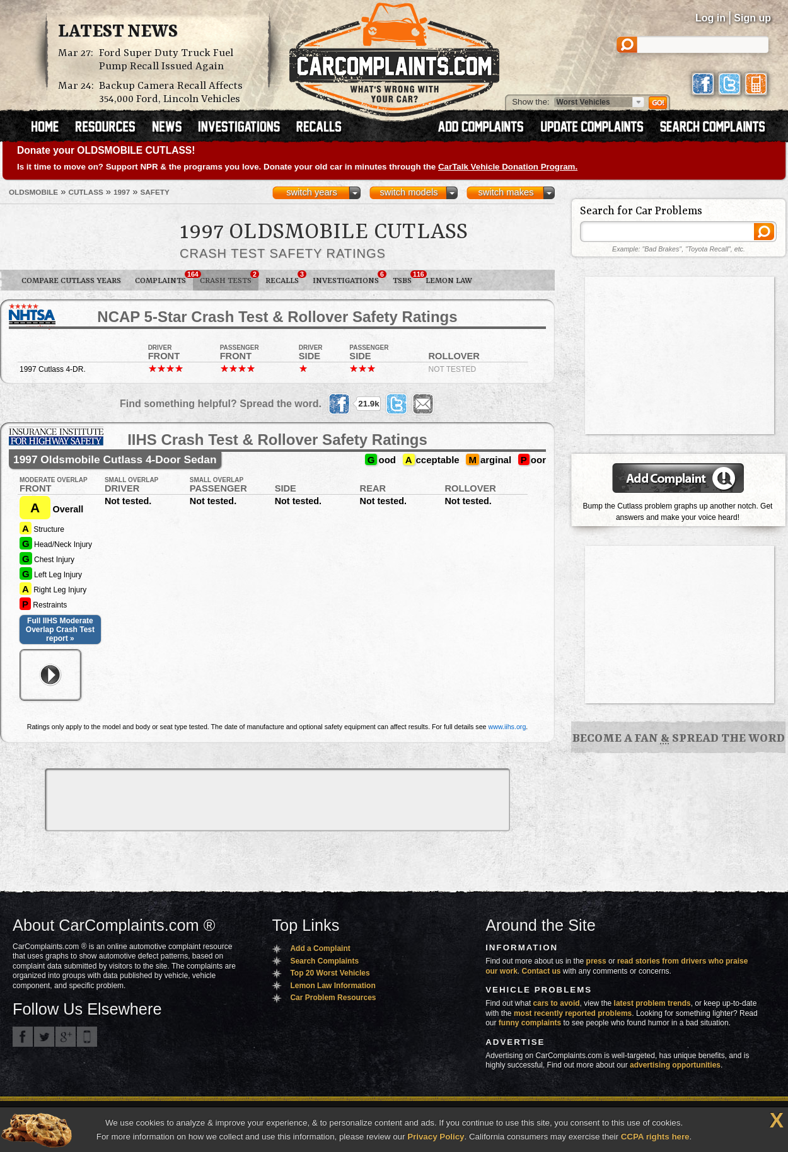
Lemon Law (449, 280)
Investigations (349, 277)
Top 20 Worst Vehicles (329, 973)
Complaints (164, 277)
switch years (311, 192)
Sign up (752, 18)
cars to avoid (556, 1003)
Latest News (118, 32)
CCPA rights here (655, 1136)
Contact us (541, 971)
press (596, 961)
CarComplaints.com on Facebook (23, 1037)
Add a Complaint (320, 948)
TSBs (406, 277)
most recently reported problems (573, 1013)
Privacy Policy (435, 1136)
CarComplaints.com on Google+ (65, 1037)
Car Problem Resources (333, 997)
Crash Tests (229, 277)
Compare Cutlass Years (71, 280)
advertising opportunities (675, 1065)
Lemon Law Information (332, 985)
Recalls (285, 277)
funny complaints (530, 1022)
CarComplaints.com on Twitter (44, 1037)
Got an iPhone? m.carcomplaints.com (87, 1037)
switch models (408, 192)
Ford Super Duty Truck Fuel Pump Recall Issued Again (166, 59)
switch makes (506, 192)
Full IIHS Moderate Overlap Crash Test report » (60, 629)
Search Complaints (324, 961)
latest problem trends (652, 1003)
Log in (710, 18)
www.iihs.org (507, 726)
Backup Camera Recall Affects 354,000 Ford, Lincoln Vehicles (171, 92)
